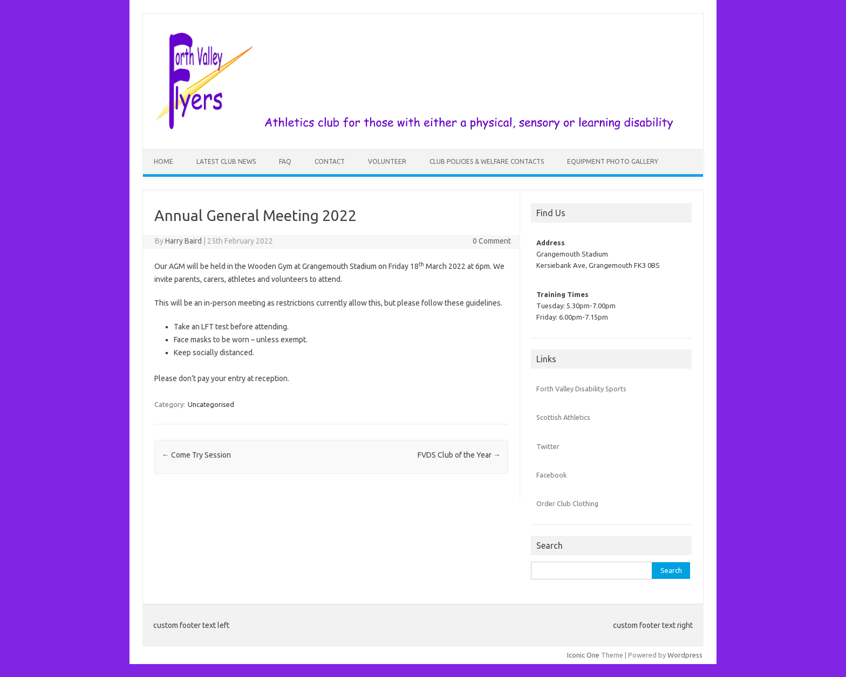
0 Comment (492, 241)
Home (163, 161)
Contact (330, 161)
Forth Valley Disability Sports (581, 388)
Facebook (551, 475)
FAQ (285, 161)
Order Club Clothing (567, 503)
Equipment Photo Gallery (612, 161)
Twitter (548, 446)
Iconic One (583, 655)
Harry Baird (183, 241)
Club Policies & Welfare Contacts (486, 161)
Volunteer (387, 161)
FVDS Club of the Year (459, 455)
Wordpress (684, 655)
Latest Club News (226, 161)
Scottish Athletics (563, 417)
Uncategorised (211, 404)
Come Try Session (196, 455)
